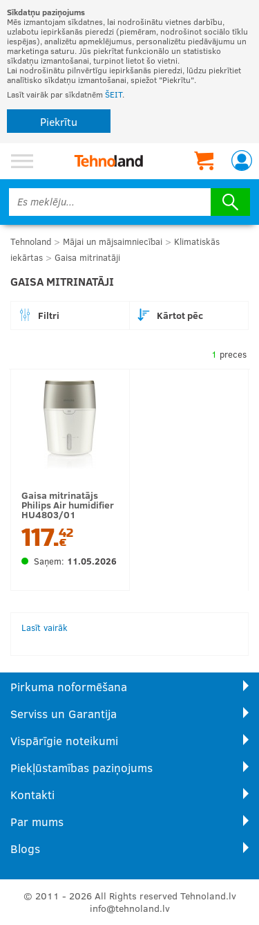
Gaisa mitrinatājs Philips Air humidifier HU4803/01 (67, 504)
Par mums (37, 822)
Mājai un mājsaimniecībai (112, 241)
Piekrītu (58, 121)
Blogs (25, 849)
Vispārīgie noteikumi (64, 741)
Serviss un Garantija (63, 714)
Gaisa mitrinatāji (87, 257)
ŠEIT (113, 94)
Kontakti (32, 795)
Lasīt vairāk (44, 627)
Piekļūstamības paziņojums (81, 768)
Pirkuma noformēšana (68, 687)
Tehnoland (30, 241)
